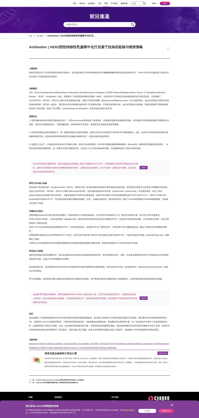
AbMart (82, 3)
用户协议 (29, 413)
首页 (74, 3)
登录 (165, 3)
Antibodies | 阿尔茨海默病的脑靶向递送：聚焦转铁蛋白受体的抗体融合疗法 (65, 383)
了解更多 (145, 168)
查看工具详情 (160, 354)
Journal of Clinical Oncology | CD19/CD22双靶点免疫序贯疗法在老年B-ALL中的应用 (69, 381)
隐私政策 (129, 410)
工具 (99, 3)
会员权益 (91, 3)
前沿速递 (42, 36)
